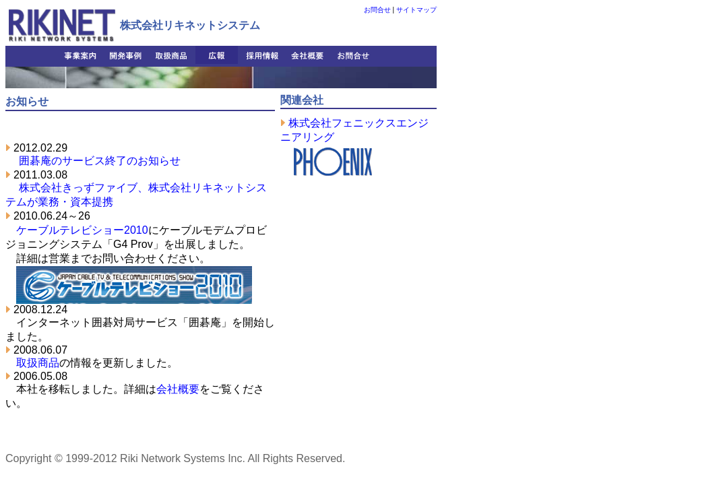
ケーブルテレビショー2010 (82, 230)
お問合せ (377, 9)
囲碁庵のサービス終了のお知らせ (100, 160)
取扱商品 (37, 362)
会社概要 (177, 389)
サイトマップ (416, 9)
